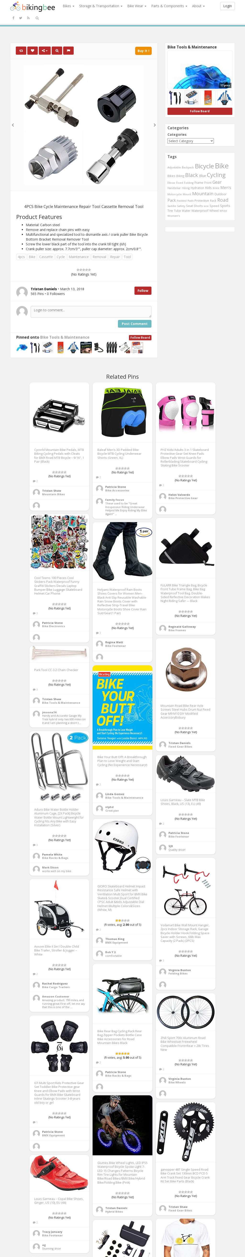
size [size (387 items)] (206, 206)
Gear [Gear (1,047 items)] (217, 182)
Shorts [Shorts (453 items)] (198, 206)
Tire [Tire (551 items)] (170, 210)
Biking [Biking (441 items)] (180, 176)
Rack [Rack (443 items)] (213, 200)
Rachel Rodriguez (55, 983)
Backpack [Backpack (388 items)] (188, 167)
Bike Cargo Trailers (56, 987)
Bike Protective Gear (183, 498)
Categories (177, 134)
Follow (143, 290)
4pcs (21, 256)
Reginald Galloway (182, 626)
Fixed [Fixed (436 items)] (179, 182)
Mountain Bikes (53, 494)
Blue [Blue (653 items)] (202, 175)
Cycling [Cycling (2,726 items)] (216, 175)
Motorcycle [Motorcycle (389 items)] (174, 194)
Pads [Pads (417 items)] (191, 200)
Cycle (61, 256)
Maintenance (79, 256)
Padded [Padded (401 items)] (182, 200)
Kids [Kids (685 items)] (208, 187)
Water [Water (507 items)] (186, 211)
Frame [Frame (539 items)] (199, 182)
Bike (32, 256)
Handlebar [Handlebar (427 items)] (174, 188)
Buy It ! (143, 50)
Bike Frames (177, 630)
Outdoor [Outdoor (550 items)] (220, 194)
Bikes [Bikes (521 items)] (171, 176)
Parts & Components (169, 6)
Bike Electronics (53, 626)
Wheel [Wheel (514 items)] (214, 211)
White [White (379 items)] (223, 210)
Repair (115, 256)
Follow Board (140, 338)
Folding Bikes (178, 973)
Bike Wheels (177, 1082)
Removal (99, 256)
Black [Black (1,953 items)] (191, 174)
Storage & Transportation (100, 6)
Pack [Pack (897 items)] (171, 200)
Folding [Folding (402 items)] (189, 182)
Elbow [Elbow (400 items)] (171, 182)
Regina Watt (114, 642)
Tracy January (52, 1231)
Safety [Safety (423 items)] (181, 206)
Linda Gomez (114, 794)
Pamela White (52, 854)
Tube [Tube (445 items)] (177, 210)
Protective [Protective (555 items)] (202, 200)
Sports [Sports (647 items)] (225, 205)
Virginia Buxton (179, 970)
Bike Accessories (117, 490)
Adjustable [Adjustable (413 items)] (174, 167)
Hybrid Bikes (114, 1211)
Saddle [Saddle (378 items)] (171, 206)
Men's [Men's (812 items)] (225, 187)
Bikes (68, 6)
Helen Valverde (179, 494)
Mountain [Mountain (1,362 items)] (202, 193)
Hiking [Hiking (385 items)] (186, 188)
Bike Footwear (115, 646)
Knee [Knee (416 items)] (216, 188)
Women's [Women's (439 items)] (173, 216)
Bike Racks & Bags (55, 858)
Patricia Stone (115, 487)
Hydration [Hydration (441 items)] (197, 188)
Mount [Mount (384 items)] (187, 194)
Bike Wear (136, 6)
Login (227, 6)
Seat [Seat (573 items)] (189, 206)
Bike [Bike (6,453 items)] (222, 166)
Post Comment (135, 323)
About (198, 6)
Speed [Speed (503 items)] (214, 206)
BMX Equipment (116, 942)
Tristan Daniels (179, 743)
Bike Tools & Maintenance (64, 337)
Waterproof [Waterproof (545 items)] (199, 210)
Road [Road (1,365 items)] (222, 200)
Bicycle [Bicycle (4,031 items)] (204, 166)
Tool (127, 256)
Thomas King (114, 939)
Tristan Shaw (51, 490)
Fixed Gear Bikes (180, 746)
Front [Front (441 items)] (208, 182)
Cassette (46, 256)
